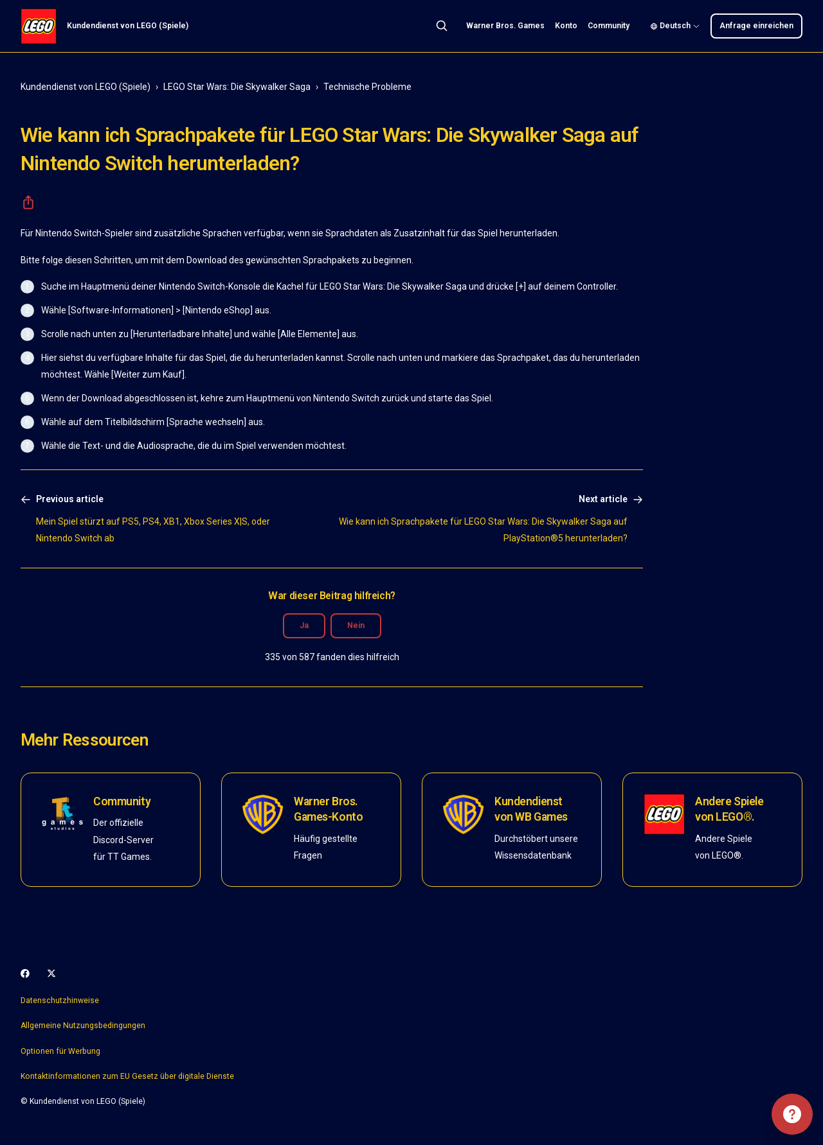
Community (608, 25)
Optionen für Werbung (60, 1051)
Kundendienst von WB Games (531, 809)
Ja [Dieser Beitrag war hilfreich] (304, 625)
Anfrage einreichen (756, 25)
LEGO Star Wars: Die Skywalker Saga (237, 87)
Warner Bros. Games (505, 25)
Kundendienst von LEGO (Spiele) (85, 87)
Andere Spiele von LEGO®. (729, 809)
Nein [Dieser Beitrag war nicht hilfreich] (356, 625)
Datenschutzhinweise (60, 1000)
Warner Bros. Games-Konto (328, 809)
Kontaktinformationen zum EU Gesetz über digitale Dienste (127, 1076)
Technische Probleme (367, 87)
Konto (566, 25)
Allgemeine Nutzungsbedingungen (83, 1025)
